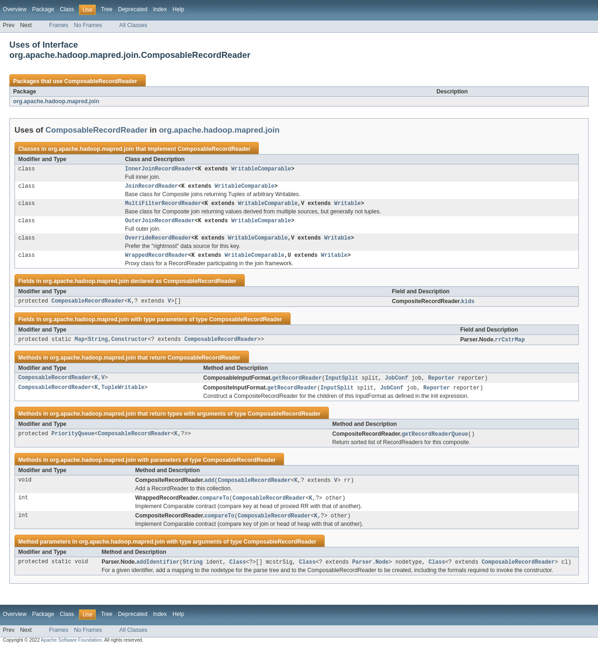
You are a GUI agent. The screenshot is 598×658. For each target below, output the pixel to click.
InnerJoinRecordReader (160, 169)
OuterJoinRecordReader (160, 224)
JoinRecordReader (151, 187)
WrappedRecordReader (156, 260)
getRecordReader (297, 385)
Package (43, 9)
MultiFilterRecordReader (163, 206)
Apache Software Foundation (71, 649)
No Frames (88, 25)
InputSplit (341, 385)
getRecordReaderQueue (435, 442)
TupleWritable (122, 395)
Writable (347, 206)
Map (80, 346)
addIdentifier (157, 571)
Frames (58, 25)
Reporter (441, 385)
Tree (107, 9)
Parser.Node (370, 571)
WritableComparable (261, 169)
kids (467, 307)
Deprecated (133, 9)
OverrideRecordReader (158, 242)
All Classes (133, 25)
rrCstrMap (510, 346)
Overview (15, 9)
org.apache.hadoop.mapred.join (56, 101)
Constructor (129, 346)
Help (178, 9)
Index (160, 9)
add (209, 488)
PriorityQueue (72, 442)
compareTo (214, 506)
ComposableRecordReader (100, 81)
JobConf (396, 385)
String (98, 346)
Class (67, 9)
